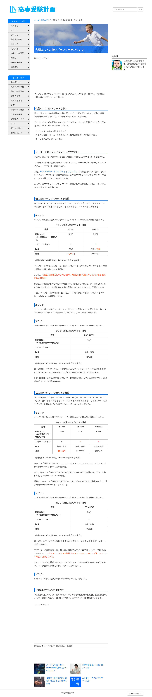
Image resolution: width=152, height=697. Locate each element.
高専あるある (16, 100)
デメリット (15, 35)
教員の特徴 (15, 96)
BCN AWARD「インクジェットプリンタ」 (59, 172)
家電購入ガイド (17, 119)
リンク (14, 124)
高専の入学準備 (17, 87)
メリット (14, 30)
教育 (13, 105)
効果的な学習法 (17, 53)
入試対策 (14, 49)
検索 (140, 9)
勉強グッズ (15, 82)
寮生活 (14, 58)
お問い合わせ (16, 133)
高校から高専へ (17, 91)
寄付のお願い (16, 128)
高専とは (14, 25)
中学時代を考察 (17, 110)
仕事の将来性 (16, 114)
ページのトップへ (135, 694)
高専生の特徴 (16, 39)
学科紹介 (14, 44)
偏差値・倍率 (16, 62)
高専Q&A (14, 67)
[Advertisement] (52, 74)
